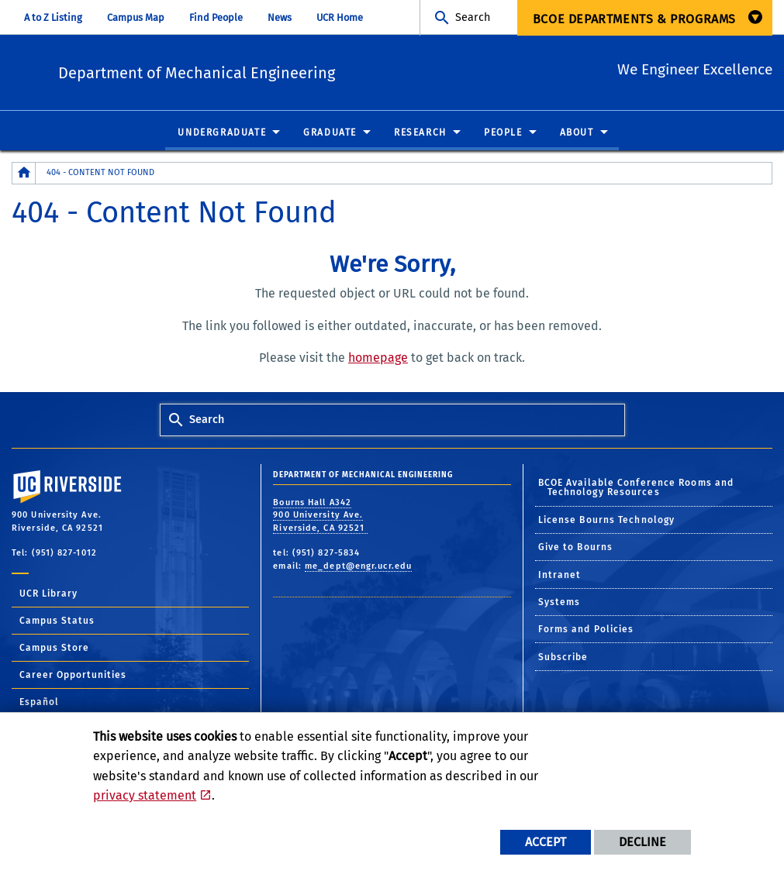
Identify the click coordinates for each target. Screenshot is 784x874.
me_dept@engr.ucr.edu (358, 567)
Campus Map (135, 17)
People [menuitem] (503, 133)
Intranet (560, 575)
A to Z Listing (53, 17)
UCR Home (339, 17)
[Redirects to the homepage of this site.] (24, 173)
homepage (378, 358)
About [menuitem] (577, 133)
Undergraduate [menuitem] (222, 133)
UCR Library (48, 594)
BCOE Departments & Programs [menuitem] (634, 19)
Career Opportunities (72, 675)
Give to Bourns (575, 547)
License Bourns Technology (606, 520)
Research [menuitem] (420, 133)
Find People (216, 17)
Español (39, 702)
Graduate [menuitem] (330, 133)
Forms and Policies (586, 630)
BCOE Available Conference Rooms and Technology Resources (636, 488)
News (280, 17)
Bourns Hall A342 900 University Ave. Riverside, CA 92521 (320, 516)
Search (472, 17)
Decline (642, 841)
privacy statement (144, 795)
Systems (559, 602)
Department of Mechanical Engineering (292, 70)
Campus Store (54, 648)
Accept (545, 841)
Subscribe (563, 657)
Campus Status (57, 621)
